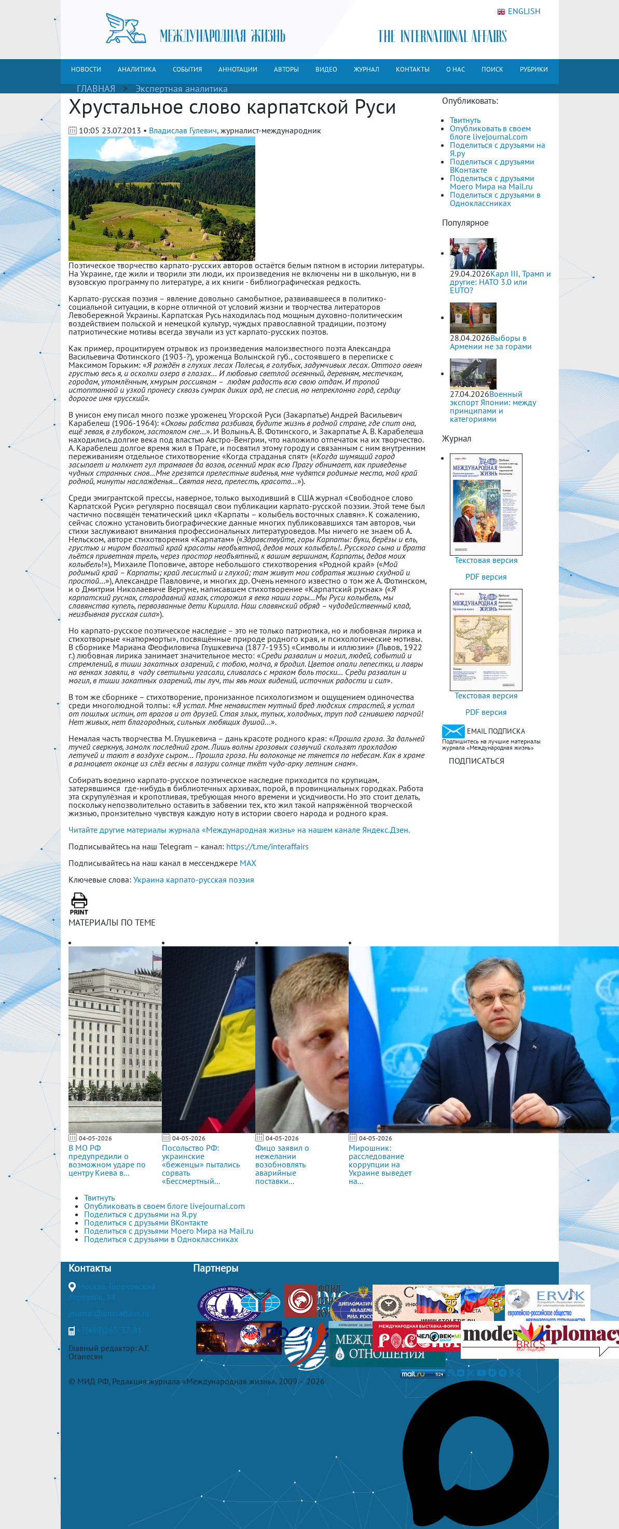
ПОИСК (492, 69)
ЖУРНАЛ (366, 69)
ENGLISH (519, 11)
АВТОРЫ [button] (286, 69)
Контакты (89, 1268)
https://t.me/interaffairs (267, 846)
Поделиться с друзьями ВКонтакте (492, 165)
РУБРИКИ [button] (534, 69)
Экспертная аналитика (181, 88)
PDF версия (486, 576)
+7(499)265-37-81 (109, 1330)
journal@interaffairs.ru (108, 1313)
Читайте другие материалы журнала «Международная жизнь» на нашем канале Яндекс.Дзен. (239, 829)
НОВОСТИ (86, 69)
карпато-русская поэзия (210, 879)
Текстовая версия (486, 560)
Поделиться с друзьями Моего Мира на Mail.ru (492, 182)
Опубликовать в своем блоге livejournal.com (490, 132)
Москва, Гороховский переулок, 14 (112, 1291)
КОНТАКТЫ (413, 69)
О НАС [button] (455, 69)
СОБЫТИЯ (187, 69)
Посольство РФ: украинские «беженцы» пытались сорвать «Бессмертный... (200, 1164)
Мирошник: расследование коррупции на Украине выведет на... (380, 1164)
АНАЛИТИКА (137, 69)
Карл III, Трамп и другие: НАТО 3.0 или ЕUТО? (500, 281)
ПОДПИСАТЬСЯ (476, 760)
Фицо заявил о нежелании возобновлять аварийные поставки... (282, 1164)
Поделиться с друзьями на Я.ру (497, 149)
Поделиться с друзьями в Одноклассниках (495, 198)
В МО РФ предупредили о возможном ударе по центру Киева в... (107, 1160)
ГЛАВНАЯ (96, 88)
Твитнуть (465, 120)
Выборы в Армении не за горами (491, 342)
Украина (148, 879)
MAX (248, 863)
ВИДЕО (326, 69)
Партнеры (215, 1268)
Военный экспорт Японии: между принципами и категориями (492, 406)
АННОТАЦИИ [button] (237, 69)
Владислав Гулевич (183, 130)
